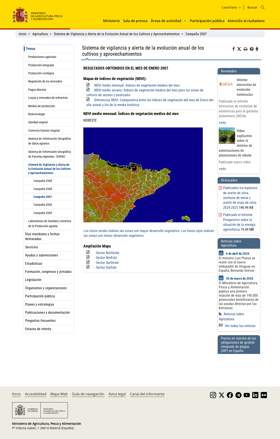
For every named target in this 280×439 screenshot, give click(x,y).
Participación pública (207, 20)
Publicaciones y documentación (47, 312)
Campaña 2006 (42, 204)
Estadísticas (33, 263)
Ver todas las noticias (237, 326)
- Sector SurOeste (106, 263)
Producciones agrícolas (42, 57)
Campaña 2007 (196, 34)
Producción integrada (41, 65)
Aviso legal (117, 394)
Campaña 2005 (42, 213)
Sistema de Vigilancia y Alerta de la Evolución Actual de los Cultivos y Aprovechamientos (117, 34)
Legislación (33, 280)
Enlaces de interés (38, 329)
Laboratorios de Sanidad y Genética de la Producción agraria (49, 223)
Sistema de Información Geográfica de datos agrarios (49, 141)
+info (222, 123)
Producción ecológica (41, 73)
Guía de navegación (88, 394)
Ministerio (111, 20)
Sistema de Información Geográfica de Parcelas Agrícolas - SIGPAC (49, 154)
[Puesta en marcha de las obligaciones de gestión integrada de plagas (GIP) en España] (239, 366)
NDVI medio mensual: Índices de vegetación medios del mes (137, 85)
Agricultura (40, 34)
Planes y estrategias (39, 304)
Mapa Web (59, 394)
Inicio (22, 34)
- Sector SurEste (105, 267)
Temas (30, 49)
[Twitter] (240, 49)
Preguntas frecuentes (40, 321)
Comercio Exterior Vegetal (44, 130)
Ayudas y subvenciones (41, 255)
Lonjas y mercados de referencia (48, 97)
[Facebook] (234, 49)
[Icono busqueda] (262, 7)
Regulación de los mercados (45, 81)
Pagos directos (37, 89)
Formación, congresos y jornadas (48, 272)
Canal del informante (147, 394)
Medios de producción (41, 106)
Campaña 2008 (42, 189)
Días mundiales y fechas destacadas (42, 236)
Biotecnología (36, 114)
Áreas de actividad (166, 20)
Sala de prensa (135, 20)
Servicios (31, 247)
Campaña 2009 (42, 181)
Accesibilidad (35, 394)
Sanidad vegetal (38, 122)
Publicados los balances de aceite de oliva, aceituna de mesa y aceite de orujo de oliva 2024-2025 (240, 198)
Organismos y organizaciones (46, 288)
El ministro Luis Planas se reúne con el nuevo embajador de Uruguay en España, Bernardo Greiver (237, 264)
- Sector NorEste (105, 258)
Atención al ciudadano (246, 20)
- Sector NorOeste (106, 253)
